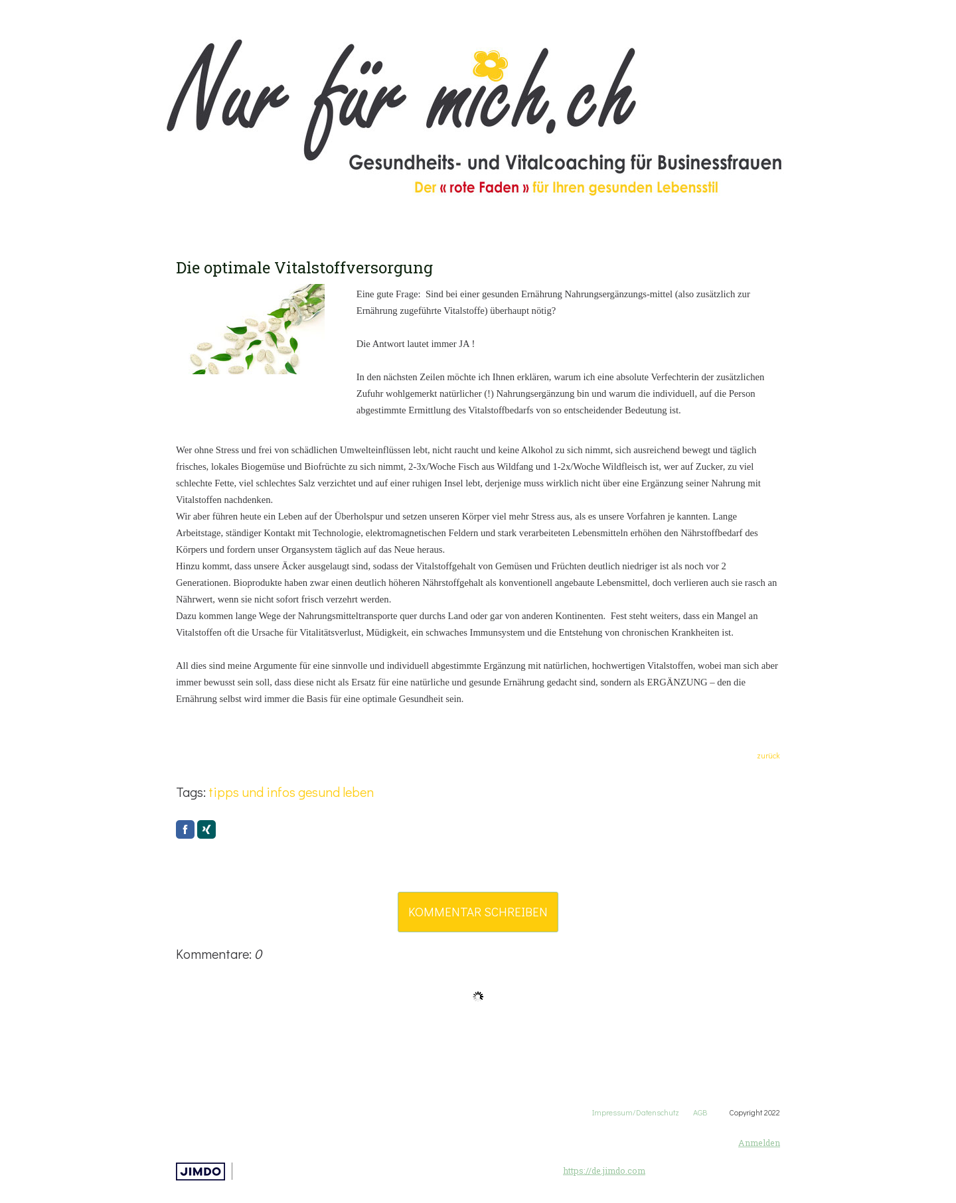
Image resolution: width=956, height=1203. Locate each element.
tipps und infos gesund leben (291, 791)
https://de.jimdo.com (604, 1170)
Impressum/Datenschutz (635, 1112)
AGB (711, 1112)
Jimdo (200, 1171)
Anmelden (759, 1142)
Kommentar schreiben (478, 911)
